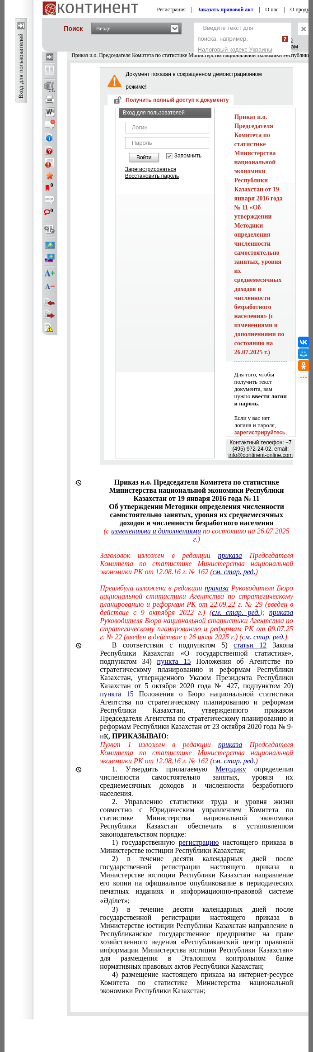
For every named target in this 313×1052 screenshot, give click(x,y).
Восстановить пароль (152, 176)
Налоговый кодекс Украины (235, 49)
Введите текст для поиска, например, (235, 38)
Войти (144, 157)
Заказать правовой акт (226, 9)
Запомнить (187, 156)
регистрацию (199, 842)
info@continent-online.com (261, 455)
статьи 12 (250, 645)
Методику (230, 769)
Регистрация (171, 9)
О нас (272, 9)
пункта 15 (174, 661)
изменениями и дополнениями (156, 531)
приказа (230, 555)
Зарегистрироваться (150, 169)
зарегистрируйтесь (259, 432)
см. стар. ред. (233, 572)
